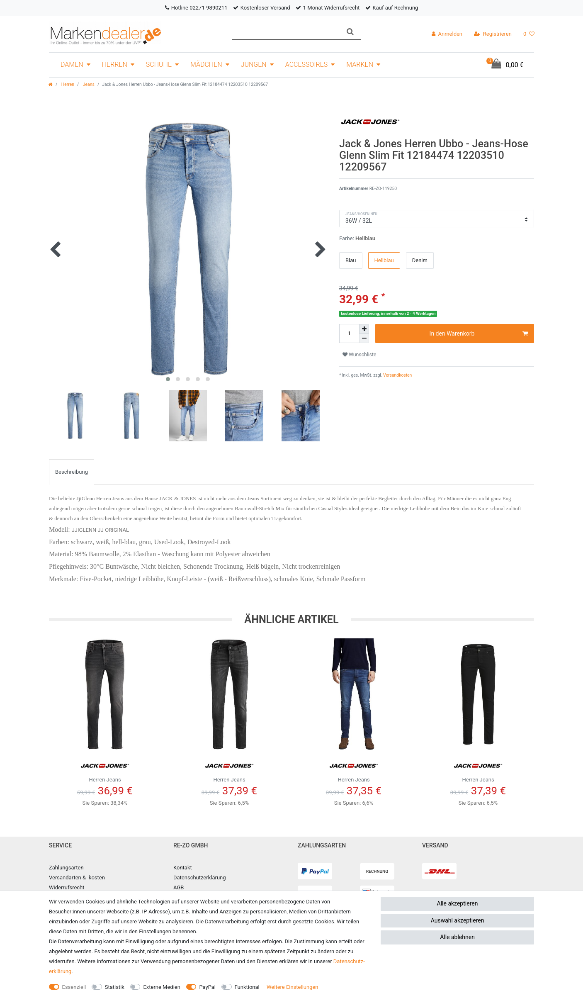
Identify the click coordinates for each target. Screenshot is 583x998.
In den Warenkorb (479, 334)
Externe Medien (161, 987)
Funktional (247, 987)
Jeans (88, 84)
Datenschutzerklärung (199, 877)
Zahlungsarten (66, 867)
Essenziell (74, 987)
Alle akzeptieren (457, 903)
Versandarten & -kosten (77, 877)
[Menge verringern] (364, 338)
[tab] (71, 472)
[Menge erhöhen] (364, 329)
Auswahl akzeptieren (457, 920)
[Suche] (350, 31)
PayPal (207, 987)
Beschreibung (71, 472)
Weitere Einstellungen (292, 987)
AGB (178, 887)
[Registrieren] (492, 34)
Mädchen (206, 64)
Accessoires (306, 64)
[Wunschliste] (528, 34)
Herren (114, 64)
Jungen (254, 64)
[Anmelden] (447, 34)
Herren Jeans (104, 769)
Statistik (114, 987)
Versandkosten (397, 375)
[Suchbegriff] (286, 31)
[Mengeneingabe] (349, 333)
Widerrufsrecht (67, 887)
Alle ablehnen (457, 937)
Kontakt (182, 867)
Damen (72, 64)
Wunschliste (360, 355)
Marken (359, 64)
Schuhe (159, 64)
